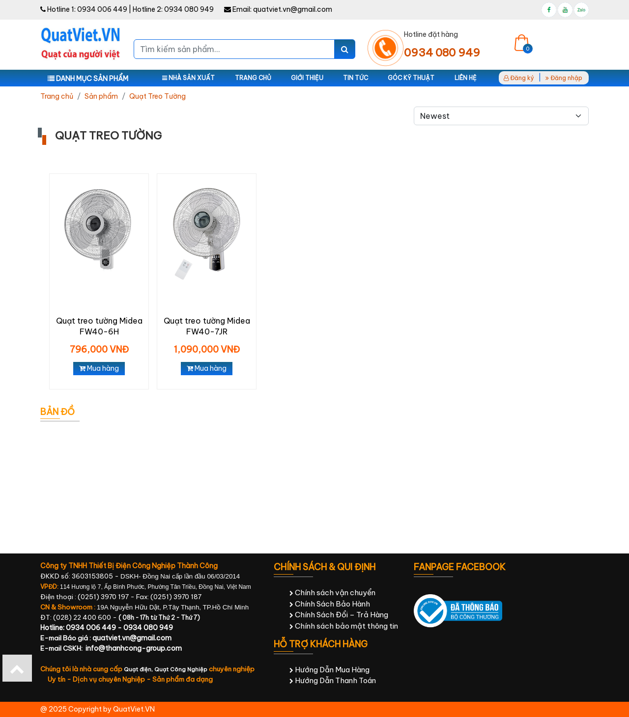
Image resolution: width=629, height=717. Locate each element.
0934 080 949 (189, 9)
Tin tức (355, 78)
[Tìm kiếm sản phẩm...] (234, 49)
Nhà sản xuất (188, 78)
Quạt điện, (139, 669)
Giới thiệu (307, 78)
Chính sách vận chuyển (332, 592)
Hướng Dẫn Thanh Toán (332, 680)
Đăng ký (519, 78)
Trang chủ (253, 78)
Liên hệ (466, 78)
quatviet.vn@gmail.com (292, 9)
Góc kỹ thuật (411, 78)
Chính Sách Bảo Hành (329, 603)
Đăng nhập (563, 78)
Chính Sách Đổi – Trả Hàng (338, 614)
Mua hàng (99, 368)
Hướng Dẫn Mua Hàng (329, 669)
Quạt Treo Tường (157, 96)
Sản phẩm (101, 96)
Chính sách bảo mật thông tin (343, 626)
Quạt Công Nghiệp (180, 669)
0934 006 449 (102, 9)
